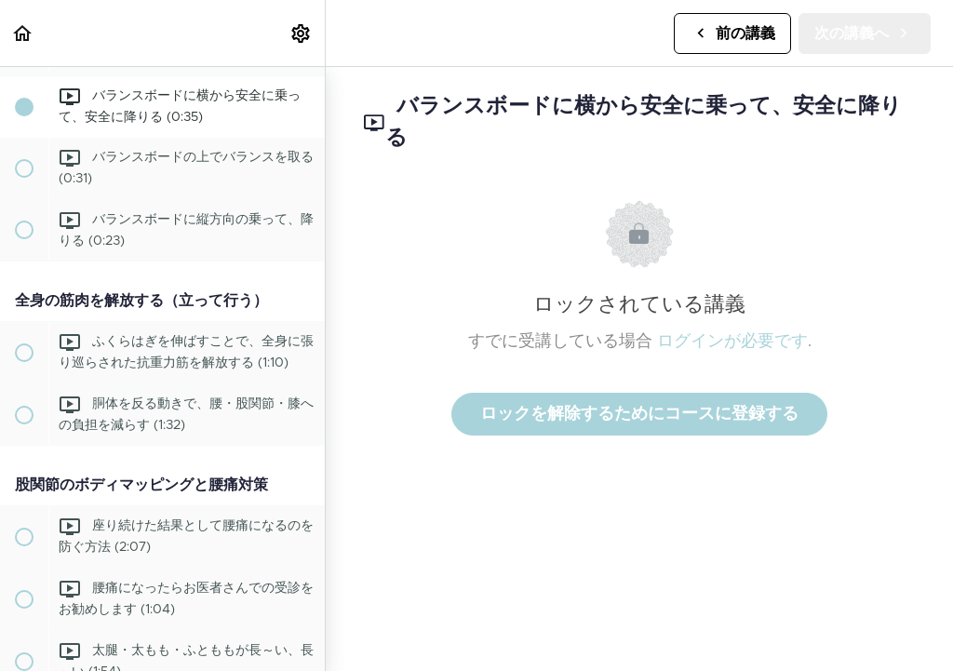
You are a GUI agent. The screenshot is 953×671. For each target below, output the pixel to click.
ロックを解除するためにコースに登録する (639, 414)
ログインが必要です (732, 341)
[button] (23, 33)
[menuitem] (301, 33)
